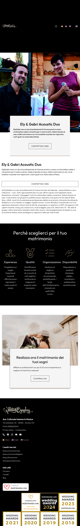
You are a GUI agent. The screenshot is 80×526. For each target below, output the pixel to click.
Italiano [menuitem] (7, 440)
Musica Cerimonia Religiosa (12, 454)
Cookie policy (21, 430)
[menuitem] (62, 26)
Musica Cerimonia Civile (11, 451)
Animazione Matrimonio (11, 461)
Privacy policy (8, 430)
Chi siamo (6, 471)
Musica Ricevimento (10, 457)
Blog (4, 478)
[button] (76, 26)
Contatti (6, 474)
